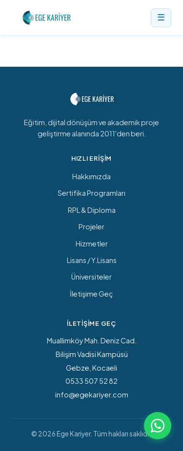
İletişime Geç (91, 293)
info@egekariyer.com (91, 394)
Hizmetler (92, 243)
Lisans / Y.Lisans (92, 260)
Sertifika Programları (91, 192)
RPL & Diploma (92, 210)
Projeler (91, 226)
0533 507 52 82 (91, 380)
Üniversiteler (91, 276)
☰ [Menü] (161, 17)
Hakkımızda (91, 176)
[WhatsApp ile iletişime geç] (157, 425)
